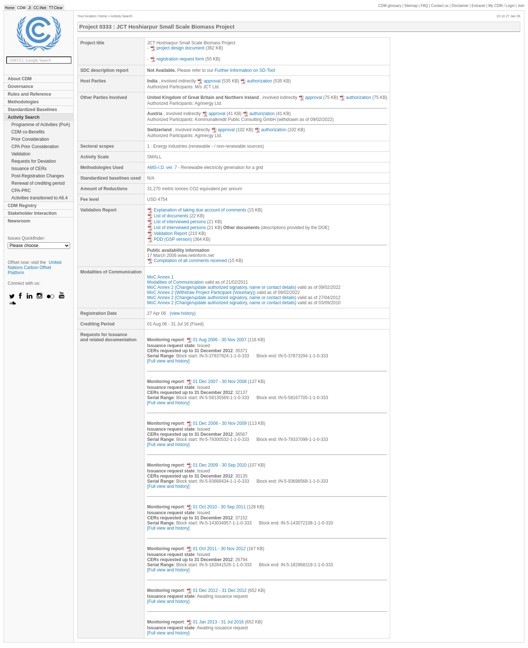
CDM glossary (390, 6)
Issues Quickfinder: (26, 238)
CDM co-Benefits (28, 132)
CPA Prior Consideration (35, 146)
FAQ (424, 6)
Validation (20, 154)
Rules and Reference (29, 94)
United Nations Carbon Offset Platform (35, 267)
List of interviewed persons (176, 221)
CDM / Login (502, 6)
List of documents (167, 215)
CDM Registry (22, 205)
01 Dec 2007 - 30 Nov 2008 (216, 381)
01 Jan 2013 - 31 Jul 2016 (215, 622)
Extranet (478, 6)
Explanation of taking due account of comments (196, 210)
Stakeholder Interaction (32, 213)
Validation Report (167, 233)
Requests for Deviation (33, 161)
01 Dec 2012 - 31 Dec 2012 (216, 590)
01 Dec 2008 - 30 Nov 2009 (216, 423)
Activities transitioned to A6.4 (39, 197)
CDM (21, 8)
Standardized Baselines (32, 109)
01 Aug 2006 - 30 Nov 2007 (216, 339)
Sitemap (411, 6)
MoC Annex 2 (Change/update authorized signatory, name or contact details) (221, 287)
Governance (20, 86)
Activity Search (24, 117)
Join (521, 6)
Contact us (440, 6)
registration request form (177, 59)
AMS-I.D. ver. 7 (162, 167)
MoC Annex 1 (160, 277)
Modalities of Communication (175, 282)
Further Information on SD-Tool (244, 70)
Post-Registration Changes (37, 175)
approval (208, 81)
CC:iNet (39, 8)
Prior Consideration (30, 139)
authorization (256, 81)
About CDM (20, 78)
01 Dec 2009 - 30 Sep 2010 (216, 465)
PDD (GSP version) (169, 239)
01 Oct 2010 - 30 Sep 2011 (216, 506)
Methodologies (23, 101)
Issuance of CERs (29, 168)
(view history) (183, 313)
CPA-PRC (21, 190)
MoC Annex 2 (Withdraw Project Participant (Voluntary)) (201, 292)
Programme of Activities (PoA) (40, 124)
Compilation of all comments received (187, 260)
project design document (177, 48)
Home (10, 8)
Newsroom (19, 221)
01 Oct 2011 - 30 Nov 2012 (216, 548)
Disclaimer (460, 6)
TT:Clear (56, 8)
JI (29, 8)
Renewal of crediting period (38, 183)
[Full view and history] (168, 361)
